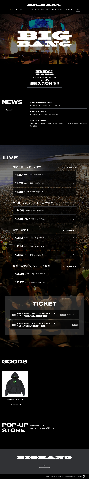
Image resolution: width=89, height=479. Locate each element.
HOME (11, 9)
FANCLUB (69, 9)
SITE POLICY (59, 476)
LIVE (26, 9)
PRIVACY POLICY (50, 476)
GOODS (44, 9)
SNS (78, 9)
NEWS (19, 9)
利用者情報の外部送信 (70, 476)
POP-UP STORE (56, 9)
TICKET (34, 9)
